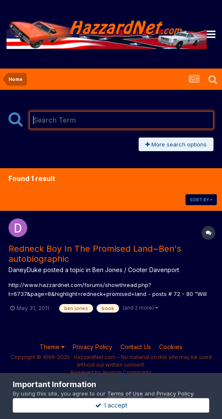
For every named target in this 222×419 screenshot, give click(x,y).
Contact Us (135, 346)
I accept (111, 405)
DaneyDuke (25, 269)
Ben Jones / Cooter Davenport (135, 269)
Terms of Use (125, 393)
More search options (176, 144)
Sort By (201, 199)
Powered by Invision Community (111, 372)
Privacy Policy (92, 346)
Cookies (170, 346)
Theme (52, 346)
